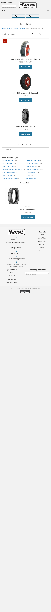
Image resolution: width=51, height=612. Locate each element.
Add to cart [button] (26, 217)
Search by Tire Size (32, 160)
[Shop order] (40, 34)
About (42, 247)
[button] (18, 16)
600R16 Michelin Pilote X (25, 127)
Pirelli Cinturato (7, 175)
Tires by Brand (31, 166)
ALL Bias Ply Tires (8, 160)
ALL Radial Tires (7, 163)
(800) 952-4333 (16, 248)
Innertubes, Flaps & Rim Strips (12, 169)
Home (4, 28)
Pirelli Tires (42, 241)
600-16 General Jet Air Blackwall (25, 93)
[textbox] (9, 7)
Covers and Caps (7, 166)
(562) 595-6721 (16, 253)
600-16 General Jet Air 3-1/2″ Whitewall (25, 59)
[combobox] (9, 6)
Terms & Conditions (11, 282)
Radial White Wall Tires (9, 178)
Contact (41, 251)
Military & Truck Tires (8, 172)
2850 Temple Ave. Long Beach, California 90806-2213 (16, 241)
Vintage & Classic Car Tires (16, 28)
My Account (11, 279)
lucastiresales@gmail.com (16, 259)
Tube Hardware (31, 172)
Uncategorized (31, 178)
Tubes (28, 175)
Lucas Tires (42, 238)
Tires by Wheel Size (32, 169)
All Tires (42, 244)
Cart (11, 272)
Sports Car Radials (32, 163)
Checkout (12, 276)
